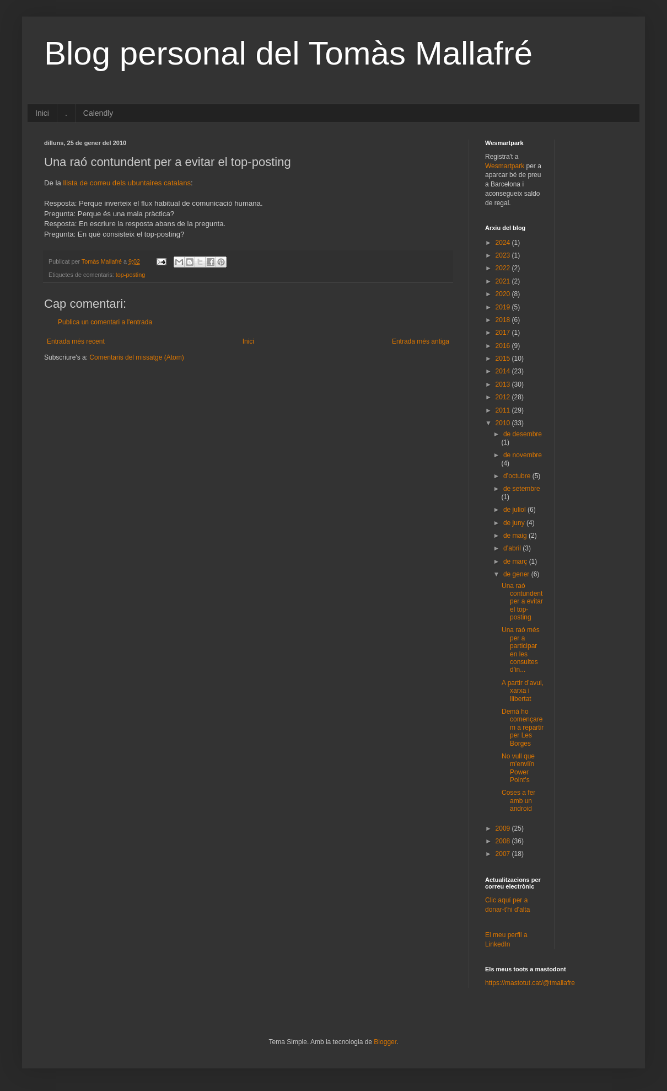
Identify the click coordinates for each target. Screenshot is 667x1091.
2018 (504, 320)
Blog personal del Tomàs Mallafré (288, 53)
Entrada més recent (76, 341)
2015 (504, 358)
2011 (504, 410)
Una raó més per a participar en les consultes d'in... (521, 649)
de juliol (515, 510)
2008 (504, 841)
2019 (504, 307)
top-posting (130, 274)
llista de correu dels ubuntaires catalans (127, 183)
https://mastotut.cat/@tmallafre (530, 983)
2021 (504, 281)
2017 (504, 332)
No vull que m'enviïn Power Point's (518, 768)
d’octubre (517, 476)
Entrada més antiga (420, 341)
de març (516, 561)
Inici (42, 113)
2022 (504, 268)
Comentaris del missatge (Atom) (136, 357)
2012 (504, 397)
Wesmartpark (504, 166)
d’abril (513, 548)
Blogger (385, 1042)
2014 (504, 371)
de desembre (522, 434)
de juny (514, 523)
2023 (504, 255)
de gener (517, 574)
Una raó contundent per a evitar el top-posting (522, 602)
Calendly (98, 113)
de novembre (522, 455)
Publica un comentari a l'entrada (105, 322)
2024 (504, 243)
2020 (504, 294)
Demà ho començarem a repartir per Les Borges (523, 727)
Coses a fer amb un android (518, 800)
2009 (504, 828)
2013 (504, 384)
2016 (504, 346)
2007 (504, 854)
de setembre (521, 489)
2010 (504, 423)
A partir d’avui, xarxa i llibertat (523, 691)
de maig (516, 535)
